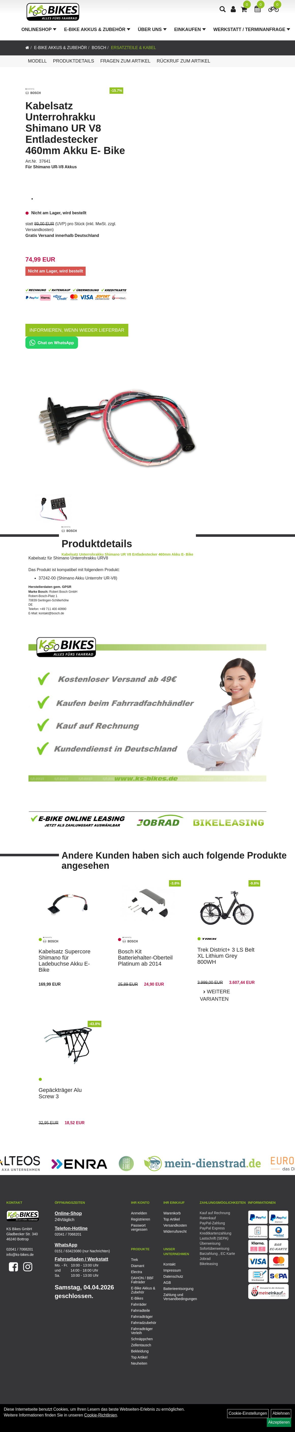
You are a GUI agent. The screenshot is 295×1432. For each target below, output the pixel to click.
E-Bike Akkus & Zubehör (98, 31)
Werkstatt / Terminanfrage (252, 31)
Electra (136, 1272)
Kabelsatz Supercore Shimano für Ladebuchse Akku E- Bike (64, 960)
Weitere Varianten (215, 995)
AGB (167, 1283)
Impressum (172, 1270)
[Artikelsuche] (224, 11)
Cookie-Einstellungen (248, 1413)
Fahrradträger (142, 1317)
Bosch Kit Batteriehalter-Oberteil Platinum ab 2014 (145, 957)
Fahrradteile (140, 1310)
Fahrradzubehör (143, 1323)
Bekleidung (139, 1351)
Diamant (137, 1266)
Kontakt (169, 1264)
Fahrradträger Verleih (142, 1331)
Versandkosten (38, 229)
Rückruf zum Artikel (183, 61)
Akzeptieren (279, 1422)
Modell (37, 61)
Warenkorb (172, 1213)
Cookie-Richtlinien (100, 1415)
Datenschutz (173, 1276)
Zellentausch (141, 1345)
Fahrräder (138, 1304)
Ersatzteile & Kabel (133, 47)
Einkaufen (191, 31)
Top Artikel (171, 1219)
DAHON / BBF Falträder (142, 1280)
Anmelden (139, 1213)
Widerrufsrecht (173, 1231)
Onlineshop (39, 31)
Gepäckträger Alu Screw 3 (60, 1093)
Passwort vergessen (139, 1227)
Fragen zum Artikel (125, 61)
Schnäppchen (142, 1339)
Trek (134, 1260)
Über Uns (153, 31)
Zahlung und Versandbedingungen (173, 1297)
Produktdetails (73, 61)
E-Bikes (137, 1298)
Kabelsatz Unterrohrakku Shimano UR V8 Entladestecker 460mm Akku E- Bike (75, 128)
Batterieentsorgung (173, 1289)
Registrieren (140, 1219)
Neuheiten (139, 1363)
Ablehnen (281, 1413)
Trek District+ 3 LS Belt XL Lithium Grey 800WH (226, 956)
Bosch (99, 47)
